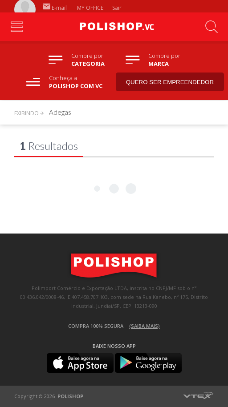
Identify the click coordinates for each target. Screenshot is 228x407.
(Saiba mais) (144, 325)
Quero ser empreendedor (170, 82)
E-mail (55, 8)
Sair (117, 8)
